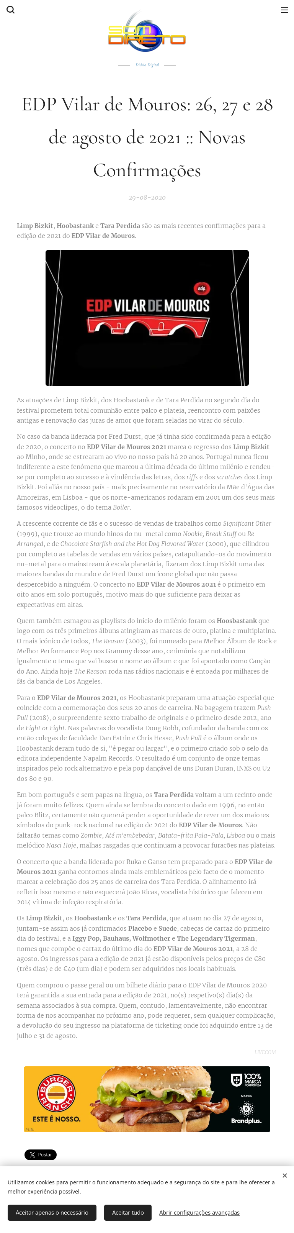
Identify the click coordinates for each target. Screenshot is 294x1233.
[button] (9, 9)
